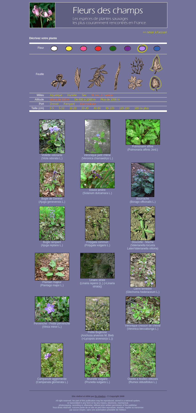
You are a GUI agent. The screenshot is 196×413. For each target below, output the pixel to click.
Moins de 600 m (59, 99)
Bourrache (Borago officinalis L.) (143, 198)
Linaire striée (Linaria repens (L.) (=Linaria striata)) (97, 282)
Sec (84, 95)
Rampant (69, 103)
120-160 (124, 108)
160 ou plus (141, 108)
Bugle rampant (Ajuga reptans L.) (52, 242)
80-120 (110, 108)
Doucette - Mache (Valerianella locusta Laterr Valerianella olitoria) (142, 244)
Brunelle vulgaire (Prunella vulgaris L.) (97, 379)
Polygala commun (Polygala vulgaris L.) (97, 242)
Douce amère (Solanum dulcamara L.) (97, 190)
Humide (72, 95)
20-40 (85, 108)
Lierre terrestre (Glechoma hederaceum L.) (142, 289)
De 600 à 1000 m (85, 99)
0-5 (52, 108)
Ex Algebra (100, 396)
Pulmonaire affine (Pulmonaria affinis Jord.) (143, 146)
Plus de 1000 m (110, 99)
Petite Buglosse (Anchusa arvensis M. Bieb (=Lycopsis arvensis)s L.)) (97, 334)
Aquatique (56, 95)
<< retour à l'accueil (155, 32)
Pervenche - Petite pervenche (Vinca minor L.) (52, 323)
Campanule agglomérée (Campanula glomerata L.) (52, 379)
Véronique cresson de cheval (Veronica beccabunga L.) (142, 325)
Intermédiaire (88, 103)
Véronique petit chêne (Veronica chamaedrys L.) (97, 155)
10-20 (73, 108)
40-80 (97, 108)
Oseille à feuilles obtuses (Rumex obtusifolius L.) (142, 379)
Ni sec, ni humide (102, 95)
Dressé (54, 103)
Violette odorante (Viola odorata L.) (52, 155)
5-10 (61, 108)
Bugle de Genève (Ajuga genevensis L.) (52, 198)
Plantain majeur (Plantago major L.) (52, 282)
